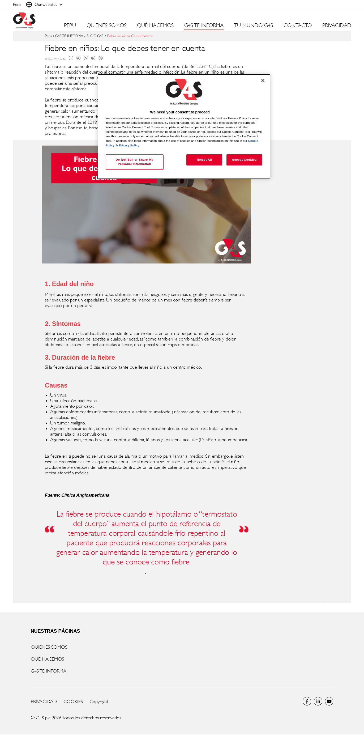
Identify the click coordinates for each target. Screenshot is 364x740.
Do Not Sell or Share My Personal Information (134, 161)
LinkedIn (318, 701)
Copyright (98, 701)
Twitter (86, 58)
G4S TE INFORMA (69, 35)
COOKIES (73, 701)
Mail (93, 58)
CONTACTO (298, 25)
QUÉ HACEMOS (47, 659)
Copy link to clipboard (101, 58)
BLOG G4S (95, 35)
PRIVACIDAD (336, 25)
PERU (70, 25)
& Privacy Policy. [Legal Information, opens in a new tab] (128, 145)
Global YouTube (329, 701)
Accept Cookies (244, 159)
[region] (184, 126)
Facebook (71, 58)
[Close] (263, 80)
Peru (48, 35)
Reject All (204, 159)
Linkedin (78, 58)
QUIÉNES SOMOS (49, 647)
